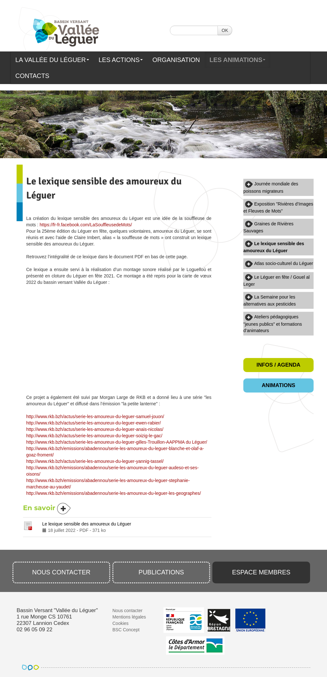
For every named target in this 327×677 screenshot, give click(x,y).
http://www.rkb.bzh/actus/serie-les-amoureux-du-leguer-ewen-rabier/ (93, 422)
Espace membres (261, 572)
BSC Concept (126, 629)
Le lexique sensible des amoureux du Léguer (86, 523)
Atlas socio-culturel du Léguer (283, 263)
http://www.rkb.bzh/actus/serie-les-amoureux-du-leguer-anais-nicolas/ (95, 429)
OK (225, 30)
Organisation (176, 59)
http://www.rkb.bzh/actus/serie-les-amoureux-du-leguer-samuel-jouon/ (95, 416)
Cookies (120, 623)
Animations (278, 385)
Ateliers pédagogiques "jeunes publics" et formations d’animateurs (272, 323)
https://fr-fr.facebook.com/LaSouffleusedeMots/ (86, 224)
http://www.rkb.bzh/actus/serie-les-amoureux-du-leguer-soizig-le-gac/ (94, 435)
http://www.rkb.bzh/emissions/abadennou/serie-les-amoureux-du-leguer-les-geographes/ (113, 493)
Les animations (237, 59)
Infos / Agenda (278, 365)
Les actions (121, 59)
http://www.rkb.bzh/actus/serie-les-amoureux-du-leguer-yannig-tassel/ (95, 461)
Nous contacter (61, 572)
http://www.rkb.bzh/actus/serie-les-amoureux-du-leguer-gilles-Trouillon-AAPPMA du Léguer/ (116, 442)
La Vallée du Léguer (52, 59)
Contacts (32, 75)
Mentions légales (129, 616)
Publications (161, 572)
